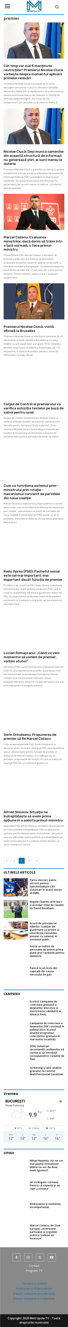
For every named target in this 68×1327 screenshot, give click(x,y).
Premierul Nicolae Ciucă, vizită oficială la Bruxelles (29, 329)
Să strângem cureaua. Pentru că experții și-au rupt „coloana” (45, 1185)
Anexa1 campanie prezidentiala (34, 1294)
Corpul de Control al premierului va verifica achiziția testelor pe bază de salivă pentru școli (34, 408)
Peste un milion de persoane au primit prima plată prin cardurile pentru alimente (47, 951)
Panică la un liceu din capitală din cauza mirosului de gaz (43, 971)
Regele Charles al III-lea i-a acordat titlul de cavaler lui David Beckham (47, 905)
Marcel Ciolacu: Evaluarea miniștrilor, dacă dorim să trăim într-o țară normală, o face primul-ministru (33, 243)
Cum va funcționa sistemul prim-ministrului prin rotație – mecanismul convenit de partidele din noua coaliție (32, 492)
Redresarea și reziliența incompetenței (45, 1205)
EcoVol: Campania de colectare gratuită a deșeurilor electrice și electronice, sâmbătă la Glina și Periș (45, 1008)
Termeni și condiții (34, 1284)
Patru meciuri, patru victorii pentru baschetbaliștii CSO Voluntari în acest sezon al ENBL (46, 886)
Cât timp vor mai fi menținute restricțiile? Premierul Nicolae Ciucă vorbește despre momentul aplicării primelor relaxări (33, 72)
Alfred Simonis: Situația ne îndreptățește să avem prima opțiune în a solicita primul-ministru (33, 816)
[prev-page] (7, 861)
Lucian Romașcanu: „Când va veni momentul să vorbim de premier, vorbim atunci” (31, 657)
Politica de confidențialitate (34, 1289)
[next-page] (37, 861)
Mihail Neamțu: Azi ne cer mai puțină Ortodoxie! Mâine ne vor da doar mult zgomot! (46, 1165)
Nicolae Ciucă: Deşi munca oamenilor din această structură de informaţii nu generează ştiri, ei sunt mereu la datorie (34, 157)
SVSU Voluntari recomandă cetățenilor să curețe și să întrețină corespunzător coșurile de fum (47, 1052)
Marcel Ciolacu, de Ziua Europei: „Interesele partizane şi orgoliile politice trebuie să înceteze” (45, 1232)
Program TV (34, 1271)
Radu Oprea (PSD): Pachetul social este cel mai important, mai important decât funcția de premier (33, 575)
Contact (34, 1266)
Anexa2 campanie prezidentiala (34, 1299)
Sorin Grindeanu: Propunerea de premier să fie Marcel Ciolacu (30, 737)
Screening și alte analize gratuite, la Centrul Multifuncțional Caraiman (46, 1071)
